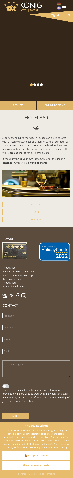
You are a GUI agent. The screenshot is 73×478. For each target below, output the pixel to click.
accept (6, 286)
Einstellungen (17, 286)
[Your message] (36, 368)
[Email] (36, 351)
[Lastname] (36, 327)
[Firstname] (36, 315)
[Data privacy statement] (5, 386)
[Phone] (36, 339)
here (31, 401)
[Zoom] (36, 183)
